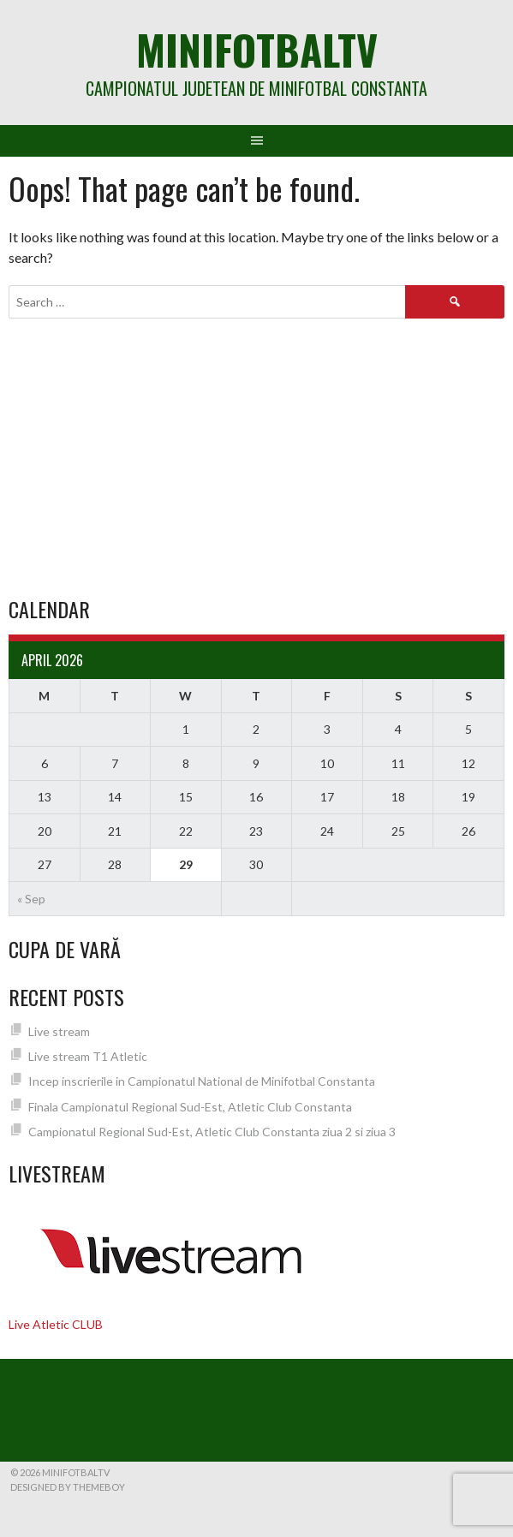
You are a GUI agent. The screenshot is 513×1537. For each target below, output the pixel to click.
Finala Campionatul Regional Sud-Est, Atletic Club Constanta (190, 1106)
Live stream (59, 1031)
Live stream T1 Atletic (87, 1056)
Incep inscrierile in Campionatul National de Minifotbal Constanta (201, 1081)
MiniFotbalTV (257, 49)
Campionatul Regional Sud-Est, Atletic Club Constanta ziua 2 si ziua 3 (212, 1131)
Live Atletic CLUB (56, 1324)
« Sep (31, 898)
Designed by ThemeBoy (67, 1486)
